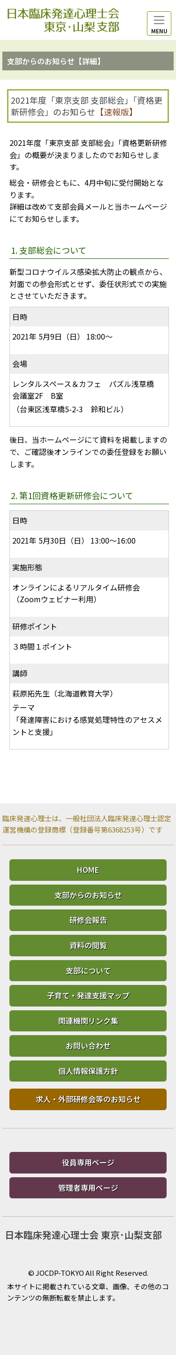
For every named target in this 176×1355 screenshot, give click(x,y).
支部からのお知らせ (88, 895)
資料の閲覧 (88, 945)
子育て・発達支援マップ (88, 995)
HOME (88, 869)
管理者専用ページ (88, 1187)
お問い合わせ (88, 1045)
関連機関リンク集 (88, 1020)
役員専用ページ (88, 1162)
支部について (88, 970)
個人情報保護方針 (88, 1070)
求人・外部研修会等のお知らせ (88, 1099)
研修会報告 (88, 919)
